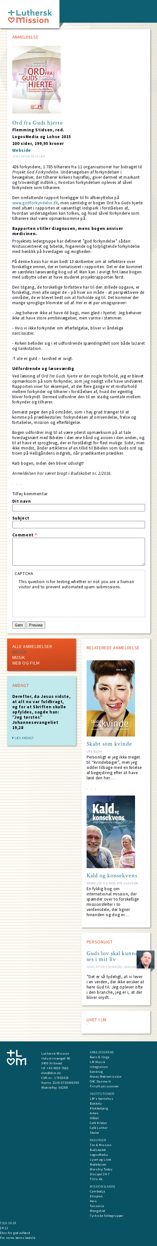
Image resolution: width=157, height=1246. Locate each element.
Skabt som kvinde (109, 744)
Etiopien (96, 1196)
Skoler (94, 1133)
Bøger (19, 652)
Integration (99, 1067)
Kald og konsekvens (112, 876)
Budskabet (98, 1150)
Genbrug (96, 1072)
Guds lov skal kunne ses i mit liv (112, 956)
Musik (19, 657)
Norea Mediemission (106, 1076)
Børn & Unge (99, 1057)
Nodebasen (98, 1164)
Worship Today (101, 1169)
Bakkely (96, 1103)
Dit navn (21, 501)
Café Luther (99, 1128)
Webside (21, 150)
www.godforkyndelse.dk (35, 203)
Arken (94, 1113)
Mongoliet (98, 1211)
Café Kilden (98, 1123)
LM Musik (97, 1062)
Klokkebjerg (99, 1108)
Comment (24, 535)
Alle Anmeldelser (32, 646)
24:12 (4, 1228)
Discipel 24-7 (100, 1174)
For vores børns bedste (17, 1238)
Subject (21, 518)
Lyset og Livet (100, 1159)
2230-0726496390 (66, 1083)
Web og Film (26, 663)
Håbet (94, 1118)
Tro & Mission (100, 1145)
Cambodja (97, 1191)
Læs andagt (24, 738)
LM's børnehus (101, 1098)
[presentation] (68, 602)
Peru (93, 1201)
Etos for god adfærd (15, 1233)
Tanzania (97, 1206)
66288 (63, 1087)
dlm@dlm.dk (51, 1073)
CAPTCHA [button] (24, 573)
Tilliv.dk (96, 1179)
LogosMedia (99, 1155)
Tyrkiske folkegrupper (107, 1216)
